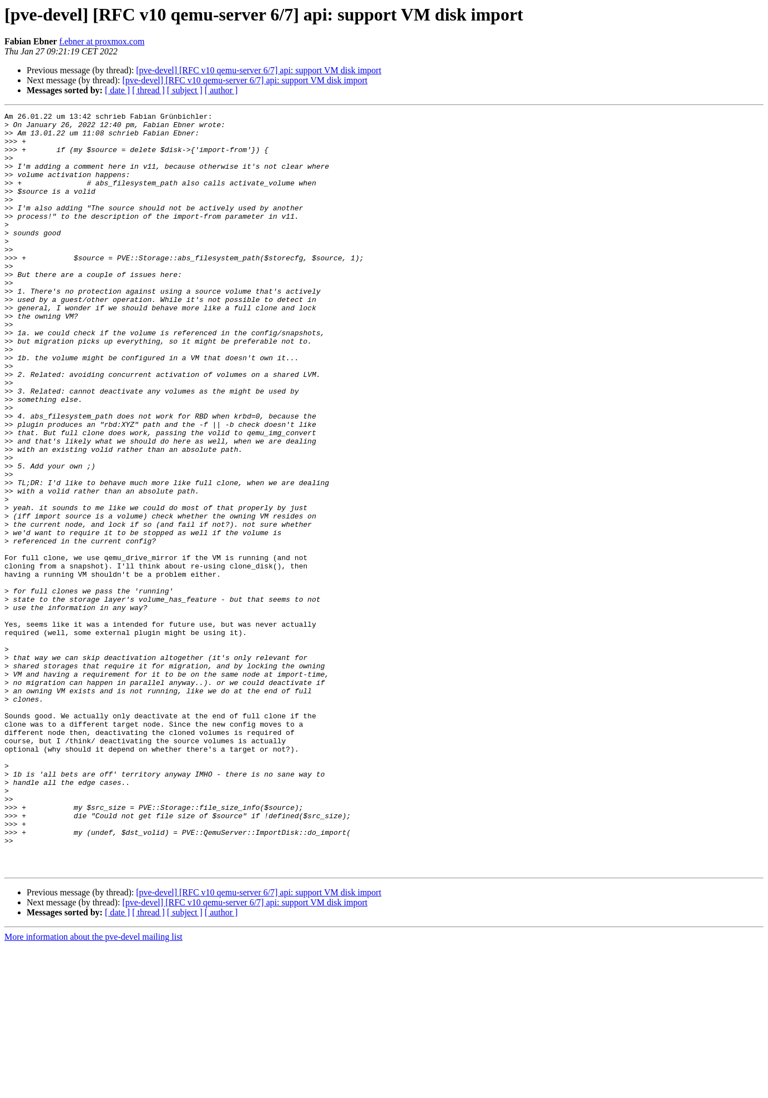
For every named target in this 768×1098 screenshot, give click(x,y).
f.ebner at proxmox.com (102, 41)
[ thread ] (148, 90)
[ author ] (221, 90)
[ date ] (117, 90)
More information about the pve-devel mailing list (93, 1088)
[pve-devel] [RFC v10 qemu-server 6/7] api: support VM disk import (258, 70)
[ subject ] (185, 90)
